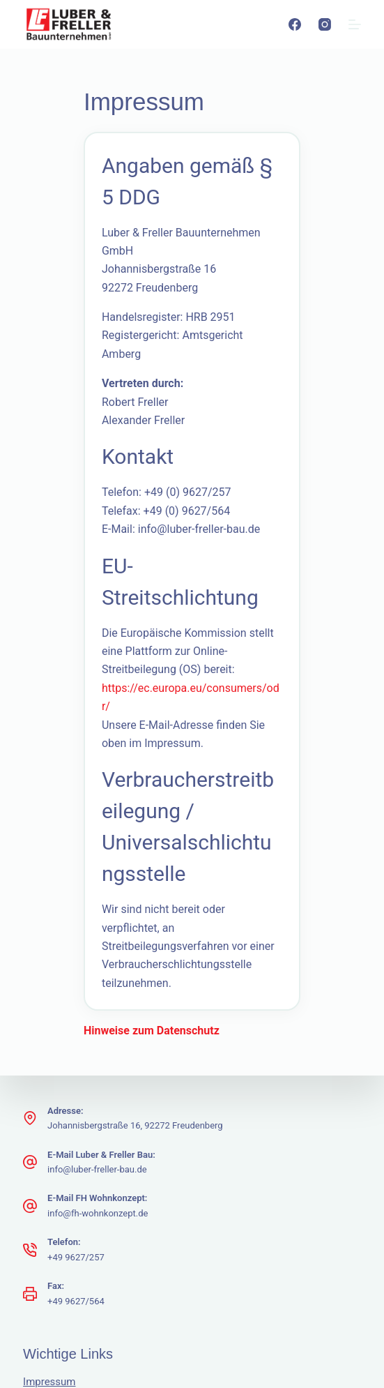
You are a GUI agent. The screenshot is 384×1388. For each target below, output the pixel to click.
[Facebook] (295, 24)
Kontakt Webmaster (69, 1186)
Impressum (49, 1128)
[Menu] (354, 24)
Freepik (152, 1254)
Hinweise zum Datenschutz (91, 776)
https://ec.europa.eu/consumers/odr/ (134, 570)
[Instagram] (324, 24)
